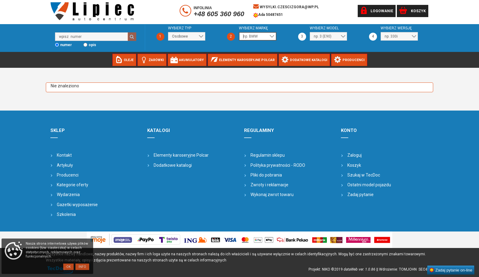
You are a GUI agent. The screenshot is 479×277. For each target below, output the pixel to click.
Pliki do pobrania (266, 175)
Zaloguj (354, 155)
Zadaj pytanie (360, 194)
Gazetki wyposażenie (77, 204)
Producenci (68, 175)
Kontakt (64, 155)
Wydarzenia (68, 194)
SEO (422, 269)
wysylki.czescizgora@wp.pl (286, 6)
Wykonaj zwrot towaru (272, 194)
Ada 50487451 (268, 15)
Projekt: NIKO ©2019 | (343, 269)
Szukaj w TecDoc (363, 175)
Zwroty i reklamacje (269, 184)
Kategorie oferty (72, 184)
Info (82, 266)
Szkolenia (66, 214)
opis (92, 45)
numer (66, 45)
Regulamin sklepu (267, 155)
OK (68, 266)
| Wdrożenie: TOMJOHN (398, 269)
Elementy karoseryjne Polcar (181, 155)
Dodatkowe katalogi (173, 165)
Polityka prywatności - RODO (277, 165)
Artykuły (65, 165)
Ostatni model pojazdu (369, 184)
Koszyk (354, 165)
